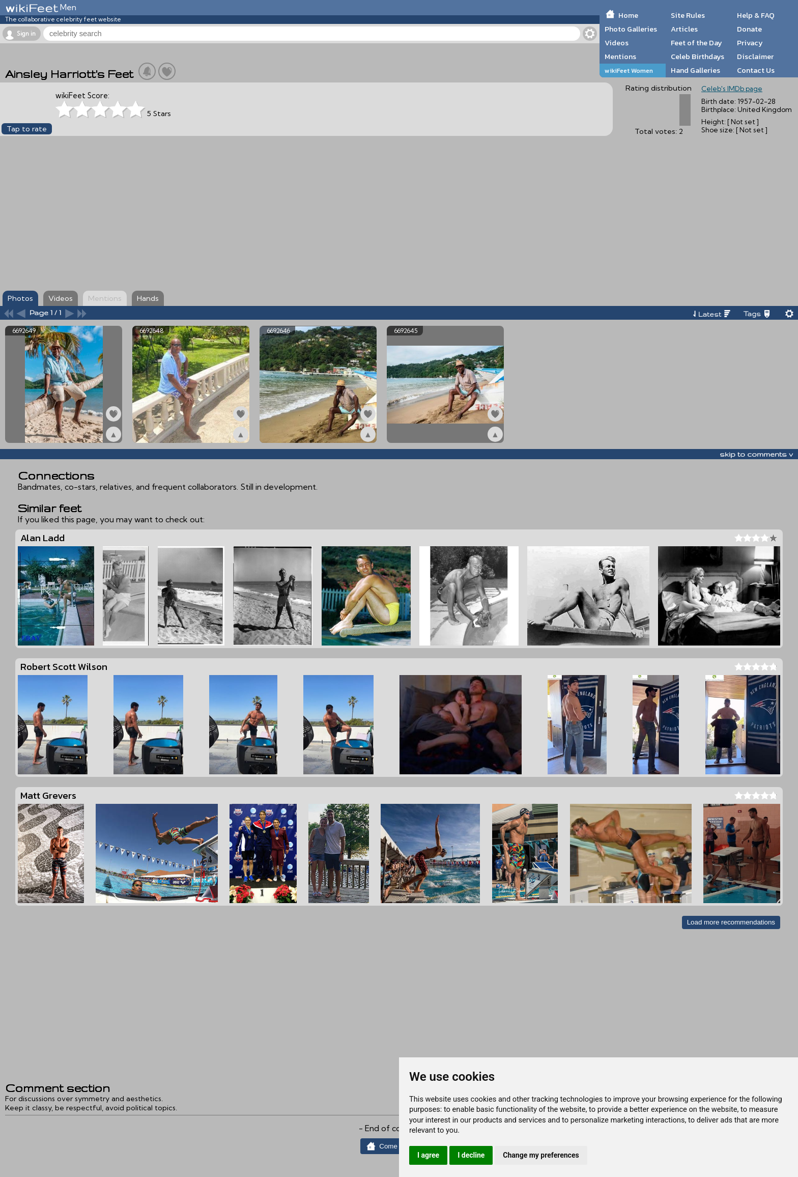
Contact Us (756, 70)
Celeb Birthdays (697, 56)
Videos (617, 42)
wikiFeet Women (629, 70)
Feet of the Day (696, 42)
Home (628, 15)
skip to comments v (756, 454)
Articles (684, 29)
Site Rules (688, 15)
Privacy (750, 42)
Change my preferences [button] (541, 1155)
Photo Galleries (631, 29)
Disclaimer (755, 56)
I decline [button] (471, 1155)
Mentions (620, 56)
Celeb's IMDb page (731, 89)
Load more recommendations (731, 922)
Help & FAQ (756, 15)
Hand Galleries (695, 70)
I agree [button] (428, 1155)
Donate (749, 29)
